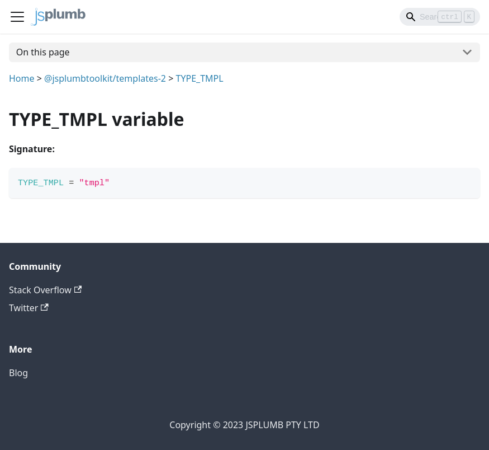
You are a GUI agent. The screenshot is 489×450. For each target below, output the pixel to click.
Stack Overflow (45, 290)
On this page (43, 52)
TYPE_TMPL (200, 78)
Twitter (29, 308)
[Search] (440, 17)
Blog (18, 373)
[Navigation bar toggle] (17, 16)
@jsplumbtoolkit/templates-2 (105, 78)
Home (22, 78)
